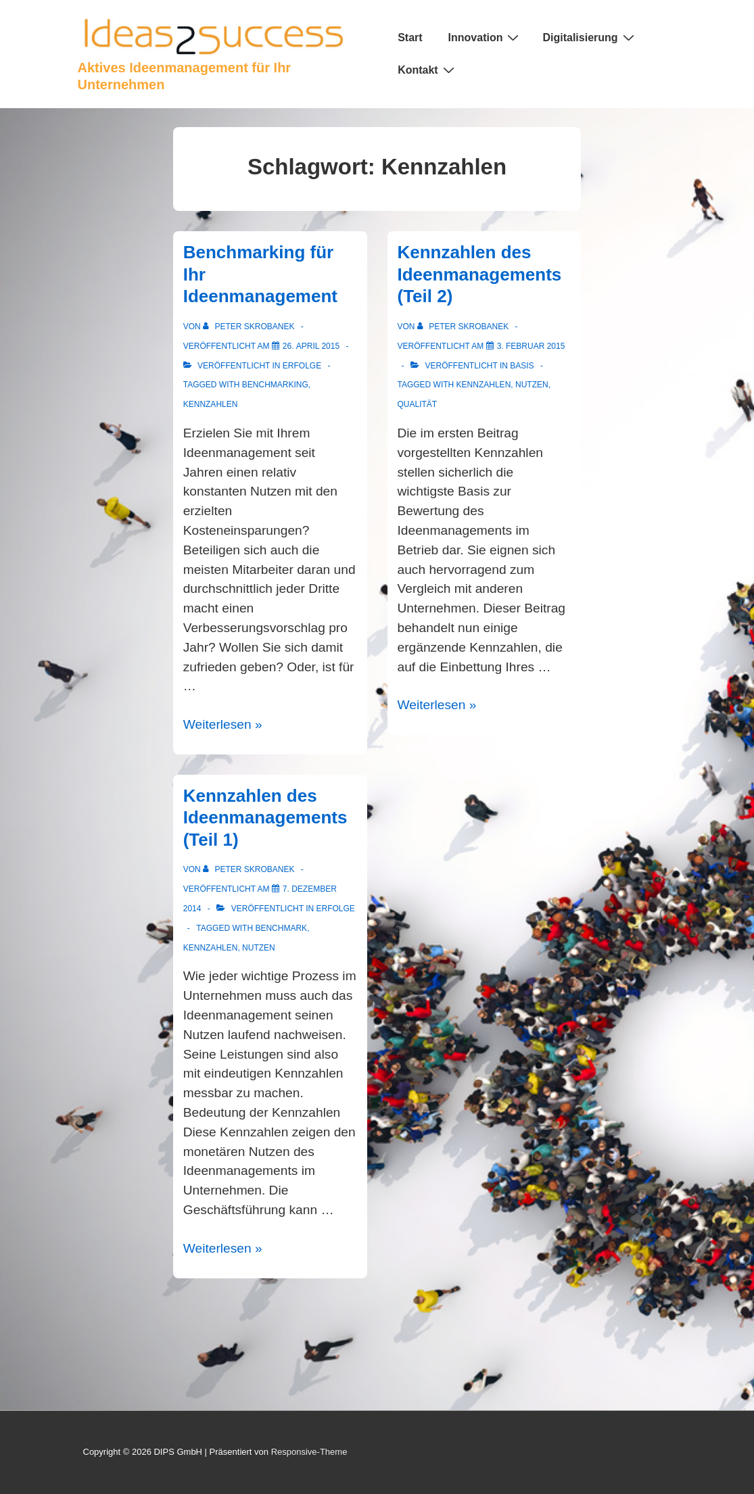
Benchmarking (275, 384)
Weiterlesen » (222, 724)
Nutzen (531, 384)
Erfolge (302, 365)
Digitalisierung (589, 37)
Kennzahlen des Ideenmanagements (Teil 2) (480, 274)
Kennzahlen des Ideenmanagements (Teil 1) (265, 818)
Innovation (485, 37)
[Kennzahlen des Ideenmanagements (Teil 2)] (531, 346)
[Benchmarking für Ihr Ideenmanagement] (311, 346)
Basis (522, 365)
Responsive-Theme (309, 1452)
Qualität (418, 404)
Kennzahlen (210, 404)
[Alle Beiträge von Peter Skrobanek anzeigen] (250, 326)
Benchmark (281, 928)
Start (410, 37)
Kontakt (428, 69)
